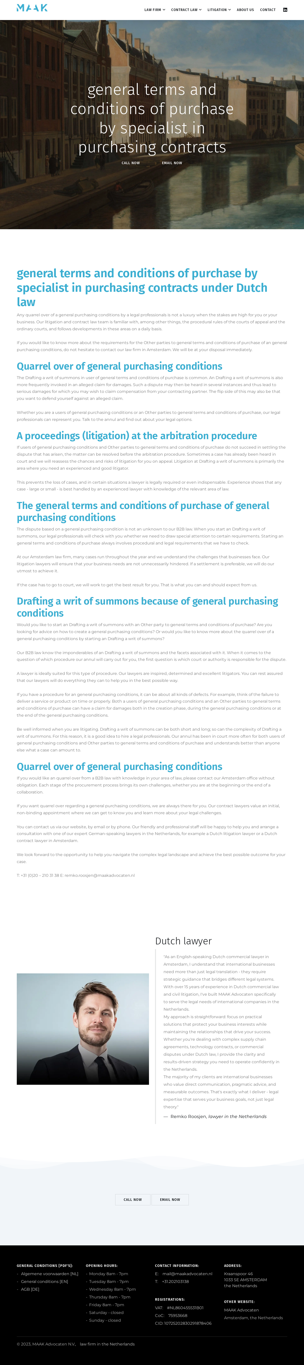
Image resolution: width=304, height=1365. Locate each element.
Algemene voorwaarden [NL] (49, 1273)
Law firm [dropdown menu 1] (152, 10)
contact (268, 10)
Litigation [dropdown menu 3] (217, 10)
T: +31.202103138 (172, 1281)
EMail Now (172, 163)
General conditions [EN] (44, 1281)
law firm (88, 1344)
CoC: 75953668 (171, 1315)
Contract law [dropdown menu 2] (184, 10)
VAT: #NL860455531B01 (179, 1307)
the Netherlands (118, 1344)
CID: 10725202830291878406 (183, 1323)
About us (245, 10)
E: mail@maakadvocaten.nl (183, 1273)
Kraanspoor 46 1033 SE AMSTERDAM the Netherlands (245, 1279)
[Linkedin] (285, 10)
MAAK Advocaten (241, 1310)
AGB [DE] (29, 1289)
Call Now (131, 163)
